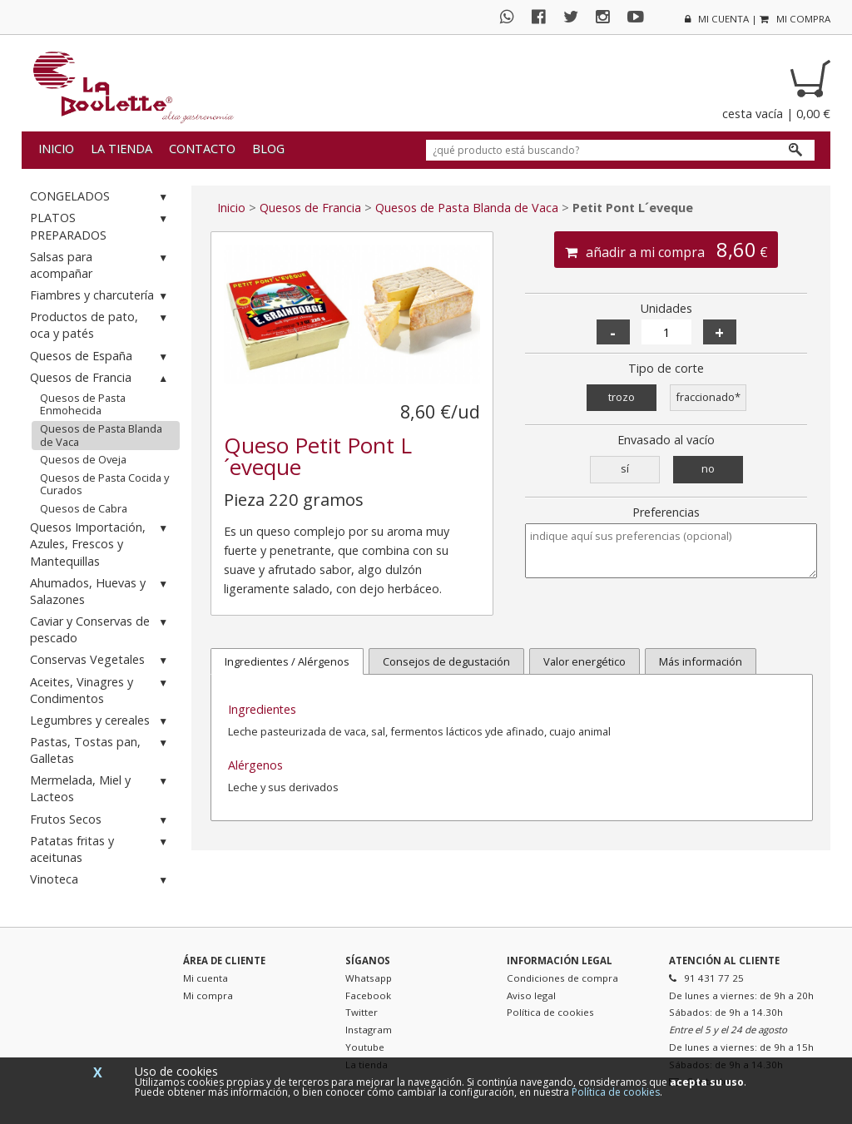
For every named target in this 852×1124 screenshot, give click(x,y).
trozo (621, 396)
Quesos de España (101, 356)
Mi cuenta (205, 978)
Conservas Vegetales (101, 660)
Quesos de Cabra (83, 508)
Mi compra (208, 995)
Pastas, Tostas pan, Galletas (101, 750)
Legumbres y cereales (101, 721)
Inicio (56, 148)
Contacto (202, 148)
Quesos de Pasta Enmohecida (83, 404)
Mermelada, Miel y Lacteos (101, 788)
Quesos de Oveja (83, 459)
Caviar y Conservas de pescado (101, 629)
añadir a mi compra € (666, 249)
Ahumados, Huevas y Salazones (101, 591)
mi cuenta (717, 18)
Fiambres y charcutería (101, 296)
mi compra (795, 18)
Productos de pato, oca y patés (101, 325)
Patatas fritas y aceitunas (101, 849)
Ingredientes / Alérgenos (287, 661)
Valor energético (584, 661)
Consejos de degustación (446, 661)
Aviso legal (531, 995)
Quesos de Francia (101, 378)
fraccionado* (708, 396)
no (708, 468)
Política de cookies (550, 1012)
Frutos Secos (101, 820)
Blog (268, 148)
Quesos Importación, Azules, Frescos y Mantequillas (101, 543)
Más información (700, 661)
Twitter (361, 1012)
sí (625, 468)
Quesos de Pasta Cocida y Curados (104, 484)
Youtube (364, 1047)
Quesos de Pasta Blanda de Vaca (101, 435)
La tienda (121, 148)
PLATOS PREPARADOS (101, 226)
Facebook (368, 995)
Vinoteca (101, 880)
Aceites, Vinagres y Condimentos (101, 690)
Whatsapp (368, 978)
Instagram (368, 1029)
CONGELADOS (101, 196)
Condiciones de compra (562, 978)
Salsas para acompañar (101, 265)
